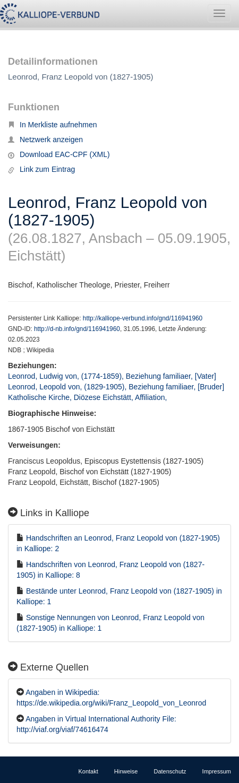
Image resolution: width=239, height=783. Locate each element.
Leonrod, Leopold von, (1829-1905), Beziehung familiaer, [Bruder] (116, 386)
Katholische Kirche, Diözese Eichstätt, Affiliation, (88, 397)
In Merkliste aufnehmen (52, 124)
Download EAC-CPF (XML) (59, 154)
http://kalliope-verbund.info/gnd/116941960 (142, 318)
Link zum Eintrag (41, 169)
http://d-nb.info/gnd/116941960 (77, 329)
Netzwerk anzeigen (45, 139)
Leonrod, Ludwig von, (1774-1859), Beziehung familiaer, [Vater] (112, 376)
